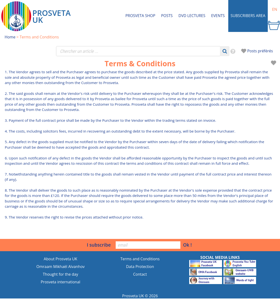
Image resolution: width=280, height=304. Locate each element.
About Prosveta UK (60, 258)
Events (218, 15)
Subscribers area (248, 15)
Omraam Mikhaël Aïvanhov (60, 266)
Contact (140, 274)
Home (10, 37)
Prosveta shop (140, 15)
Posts (166, 15)
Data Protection (140, 266)
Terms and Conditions (140, 258)
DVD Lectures (191, 15)
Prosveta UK (133, 295)
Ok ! (187, 245)
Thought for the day (60, 274)
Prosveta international (60, 282)
